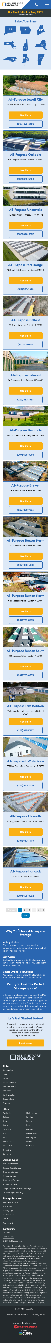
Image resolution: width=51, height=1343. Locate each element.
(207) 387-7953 (25, 399)
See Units (25, 115)
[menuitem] (26, 1070)
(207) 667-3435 (25, 840)
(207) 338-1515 (25, 344)
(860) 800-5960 (25, 179)
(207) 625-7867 (25, 730)
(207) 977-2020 (25, 785)
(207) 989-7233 (25, 509)
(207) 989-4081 (25, 564)
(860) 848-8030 (25, 234)
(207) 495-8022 (25, 895)
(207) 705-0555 (25, 620)
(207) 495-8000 (25, 454)
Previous (11, 910)
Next (25, 915)
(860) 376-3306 (25, 123)
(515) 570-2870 (25, 289)
